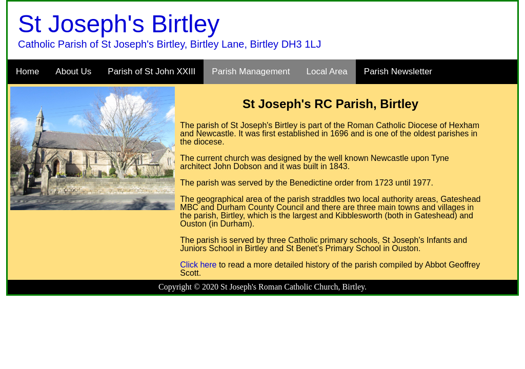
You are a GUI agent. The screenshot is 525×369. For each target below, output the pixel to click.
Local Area (326, 71)
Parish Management (251, 71)
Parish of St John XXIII (151, 71)
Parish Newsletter (398, 71)
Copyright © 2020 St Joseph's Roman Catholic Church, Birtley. (262, 286)
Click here (198, 264)
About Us (73, 71)
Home (27, 71)
